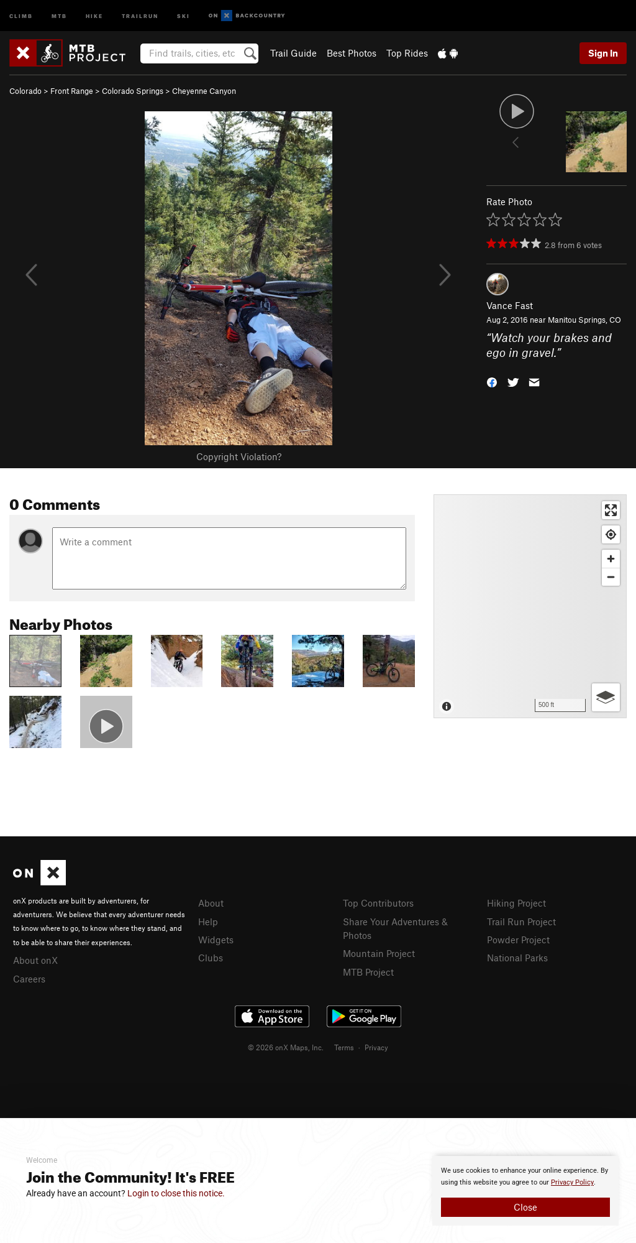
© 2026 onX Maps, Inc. (286, 1047)
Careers (29, 978)
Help (208, 921)
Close (525, 1207)
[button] (491, 381)
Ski (183, 15)
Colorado (25, 91)
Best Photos (351, 52)
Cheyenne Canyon (204, 91)
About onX (35, 960)
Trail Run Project (521, 921)
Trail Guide (293, 52)
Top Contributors (378, 902)
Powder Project (518, 939)
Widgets (216, 939)
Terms (344, 1047)
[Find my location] (611, 534)
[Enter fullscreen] (611, 510)
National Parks (517, 957)
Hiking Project (516, 902)
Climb (21, 15)
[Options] (606, 697)
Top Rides (407, 52)
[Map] (530, 606)
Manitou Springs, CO (584, 320)
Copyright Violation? (238, 456)
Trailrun (140, 15)
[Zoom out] (611, 577)
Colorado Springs (132, 91)
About (211, 902)
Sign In (603, 52)
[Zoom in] (611, 559)
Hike (94, 15)
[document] (525, 1191)
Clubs (210, 957)
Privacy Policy (572, 1182)
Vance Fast (509, 305)
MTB (59, 15)
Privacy (376, 1047)
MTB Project (368, 971)
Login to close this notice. (176, 1193)
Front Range (71, 91)
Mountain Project (379, 953)
